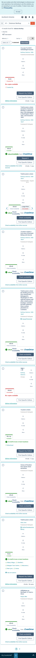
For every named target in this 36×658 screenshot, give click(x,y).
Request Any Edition (25, 93)
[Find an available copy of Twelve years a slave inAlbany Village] (8, 563)
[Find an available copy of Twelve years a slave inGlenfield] (17, 563)
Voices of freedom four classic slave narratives (25, 466)
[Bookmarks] (29, 17)
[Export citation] (23, 59)
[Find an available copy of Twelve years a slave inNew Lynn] (7, 568)
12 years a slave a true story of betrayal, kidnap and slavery (27, 233)
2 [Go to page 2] (19, 649)
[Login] (32, 17)
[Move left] (7, 208)
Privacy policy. (8, 8)
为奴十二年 (23, 369)
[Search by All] (6, 23)
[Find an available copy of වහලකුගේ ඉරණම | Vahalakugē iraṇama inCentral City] (9, 87)
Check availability (25, 218)
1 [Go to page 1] (16, 649)
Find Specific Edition (25, 97)
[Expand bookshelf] (33, 655)
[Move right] (32, 208)
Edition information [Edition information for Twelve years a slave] (9, 584)
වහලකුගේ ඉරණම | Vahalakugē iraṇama (27, 48)
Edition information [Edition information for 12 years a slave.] (11, 458)
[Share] (23, 73)
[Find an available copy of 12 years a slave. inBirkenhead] (9, 445)
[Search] (32, 23)
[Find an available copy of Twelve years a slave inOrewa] (14, 568)
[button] (22, 17)
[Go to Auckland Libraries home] (8, 17)
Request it (25, 158)
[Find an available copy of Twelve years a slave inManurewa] (22, 565)
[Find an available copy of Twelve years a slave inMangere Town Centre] (10, 565)
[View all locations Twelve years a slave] (9, 572)
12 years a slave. (26, 410)
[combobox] (18, 23)
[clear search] (28, 23)
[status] (18, 30)
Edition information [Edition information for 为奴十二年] (11, 403)
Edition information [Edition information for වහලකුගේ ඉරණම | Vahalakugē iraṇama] (11, 101)
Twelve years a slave (27, 174)
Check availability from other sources (13, 166)
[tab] (9, 79)
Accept (18, 12)
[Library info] (26, 17)
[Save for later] (23, 66)
